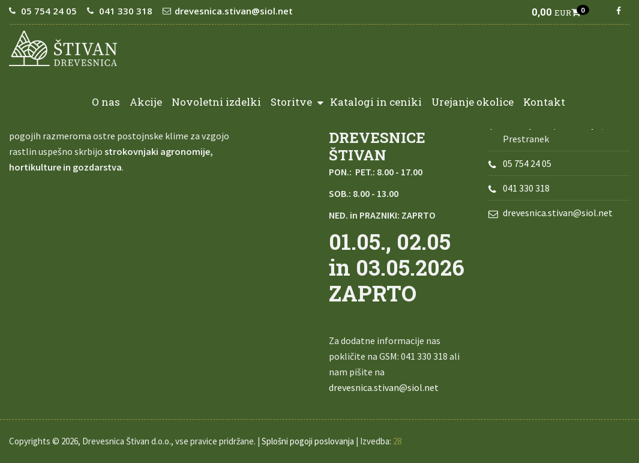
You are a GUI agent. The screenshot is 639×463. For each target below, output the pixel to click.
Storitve (297, 101)
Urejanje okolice (472, 102)
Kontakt (544, 102)
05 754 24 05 (49, 11)
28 (397, 441)
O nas (106, 102)
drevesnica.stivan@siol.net (234, 11)
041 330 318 (125, 11)
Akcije (146, 102)
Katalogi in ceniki (376, 102)
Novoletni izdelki (216, 102)
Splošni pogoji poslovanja (308, 441)
